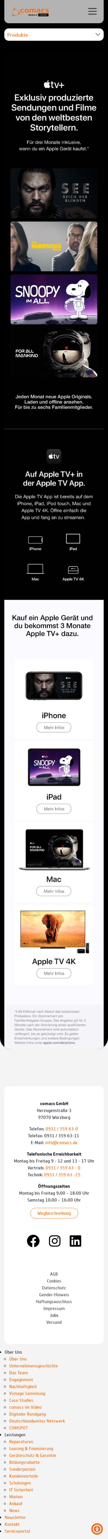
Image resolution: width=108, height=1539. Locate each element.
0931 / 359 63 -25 (62, 1174)
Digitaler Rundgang (27, 1414)
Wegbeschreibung (54, 1213)
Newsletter (15, 1517)
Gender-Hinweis (54, 1294)
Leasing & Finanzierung (31, 1448)
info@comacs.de (61, 1142)
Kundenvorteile (23, 1476)
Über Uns (18, 1359)
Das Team (18, 1372)
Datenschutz (54, 1287)
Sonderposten (22, 1469)
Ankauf (15, 1503)
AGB (54, 1274)
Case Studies (21, 1400)
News (14, 1510)
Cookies (54, 1281)
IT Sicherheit (21, 1489)
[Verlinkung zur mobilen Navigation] (92, 11)
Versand (54, 1322)
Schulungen (20, 1483)
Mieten (15, 1496)
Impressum (54, 1308)
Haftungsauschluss (54, 1301)
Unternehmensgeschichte (33, 1366)
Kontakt (12, 1524)
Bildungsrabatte (24, 1462)
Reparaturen (21, 1441)
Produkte (17, 34)
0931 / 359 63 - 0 (63, 1168)
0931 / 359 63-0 (62, 1128)
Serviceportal (17, 1531)
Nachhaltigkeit (23, 1386)
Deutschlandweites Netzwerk (37, 1421)
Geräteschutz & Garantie (32, 1455)
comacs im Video (25, 1407)
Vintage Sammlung (27, 1393)
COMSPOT (18, 1428)
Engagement (21, 1379)
